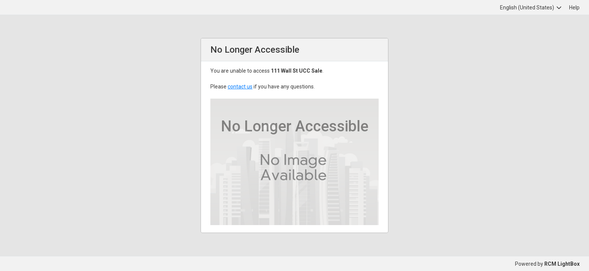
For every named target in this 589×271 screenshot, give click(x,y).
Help (574, 8)
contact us (240, 87)
